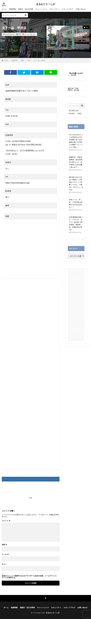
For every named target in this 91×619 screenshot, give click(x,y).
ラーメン (27, 34)
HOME (6, 60)
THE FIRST (72, 113)
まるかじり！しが (45, 4)
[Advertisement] (30, 376)
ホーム (4, 9)
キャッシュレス (41, 9)
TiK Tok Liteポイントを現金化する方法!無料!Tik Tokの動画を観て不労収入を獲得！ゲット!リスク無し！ (76, 141)
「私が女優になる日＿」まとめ (75, 74)
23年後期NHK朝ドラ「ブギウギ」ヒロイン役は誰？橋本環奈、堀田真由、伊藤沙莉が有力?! (76, 223)
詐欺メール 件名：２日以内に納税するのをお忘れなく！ (75, 203)
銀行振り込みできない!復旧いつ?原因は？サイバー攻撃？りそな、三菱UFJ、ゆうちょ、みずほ (76, 183)
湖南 (22, 60)
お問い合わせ (81, 9)
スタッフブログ (67, 9)
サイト (4, 564)
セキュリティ (54, 9)
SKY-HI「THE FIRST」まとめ (73, 89)
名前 (4, 544)
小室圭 (79, 113)
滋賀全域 (14, 60)
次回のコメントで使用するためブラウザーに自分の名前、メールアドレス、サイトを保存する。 (30, 576)
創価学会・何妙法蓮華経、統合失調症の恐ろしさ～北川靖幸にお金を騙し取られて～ (75, 162)
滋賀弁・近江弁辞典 (25, 9)
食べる (32, 34)
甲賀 (19, 34)
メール (5, 554)
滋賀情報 (12, 9)
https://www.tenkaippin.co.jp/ (17, 183)
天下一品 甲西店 (39, 60)
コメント (6, 520)
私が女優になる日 (73, 110)
